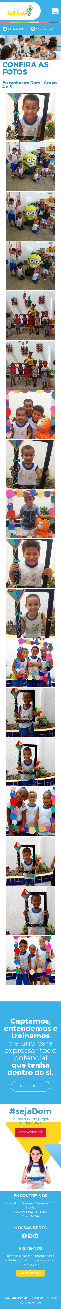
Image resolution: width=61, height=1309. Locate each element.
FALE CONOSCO (30, 1086)
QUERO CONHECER (30, 1132)
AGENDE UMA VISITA (30, 1273)
